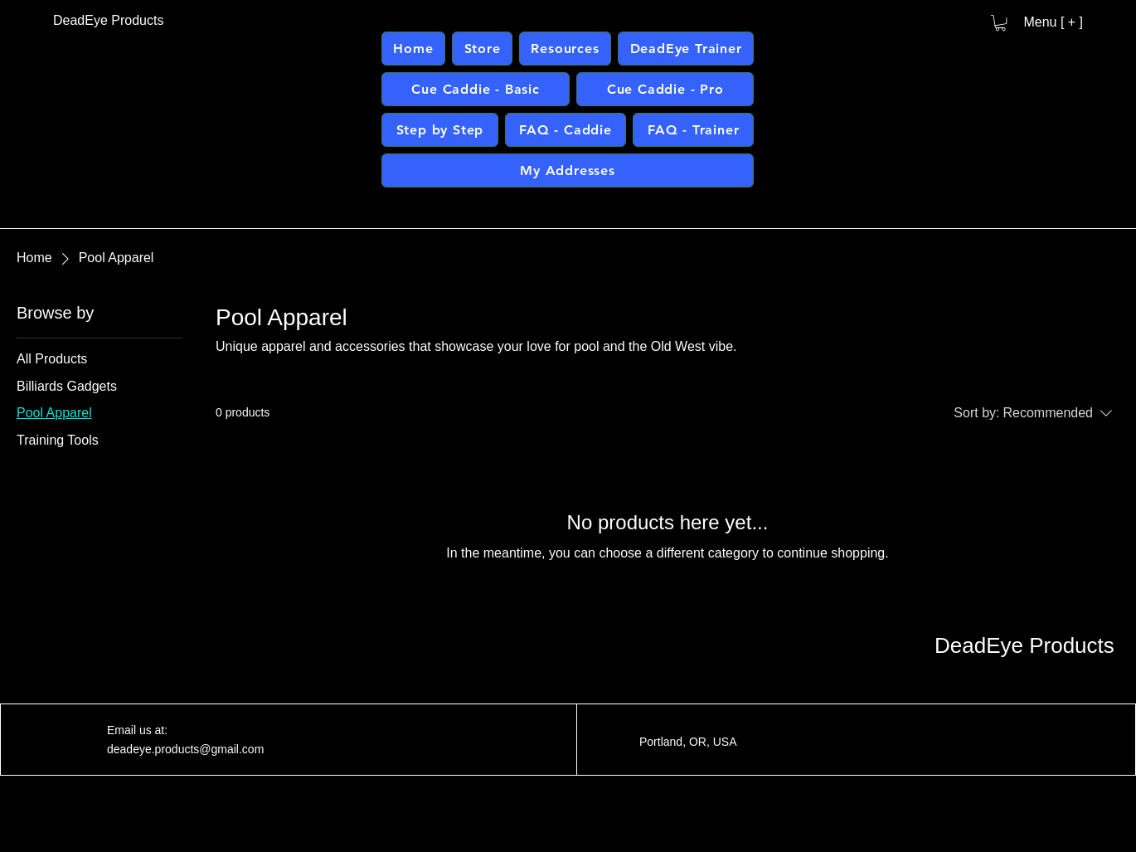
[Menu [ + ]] (1046, 22)
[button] (1000, 23)
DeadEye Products (1024, 645)
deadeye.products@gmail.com (185, 749)
